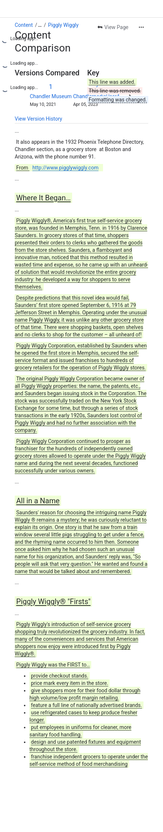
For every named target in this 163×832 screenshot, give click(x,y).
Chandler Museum (51, 96)
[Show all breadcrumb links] (40, 25)
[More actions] (141, 27)
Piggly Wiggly (63, 25)
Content (24, 25)
